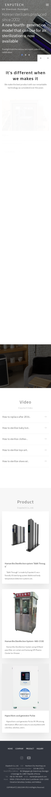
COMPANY (19, 748)
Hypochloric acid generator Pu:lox (20, 715)
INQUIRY (40, 748)
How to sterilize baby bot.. (16, 427)
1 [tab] (22, 55)
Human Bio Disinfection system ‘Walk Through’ (25, 565)
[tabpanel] (25, 30)
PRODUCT (30, 748)
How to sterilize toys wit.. (15, 450)
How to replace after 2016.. (16, 416)
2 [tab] (25, 55)
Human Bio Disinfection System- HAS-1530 (24, 641)
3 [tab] (29, 55)
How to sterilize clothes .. (15, 439)
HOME (10, 748)
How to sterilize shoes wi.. (15, 461)
